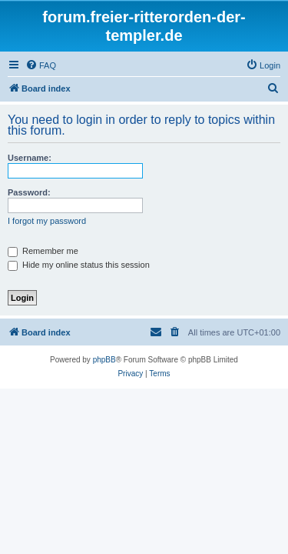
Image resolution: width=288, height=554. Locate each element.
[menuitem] (40, 65)
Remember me (43, 250)
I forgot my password (47, 220)
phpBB (104, 359)
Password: (29, 192)
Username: (29, 157)
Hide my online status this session (79, 264)
